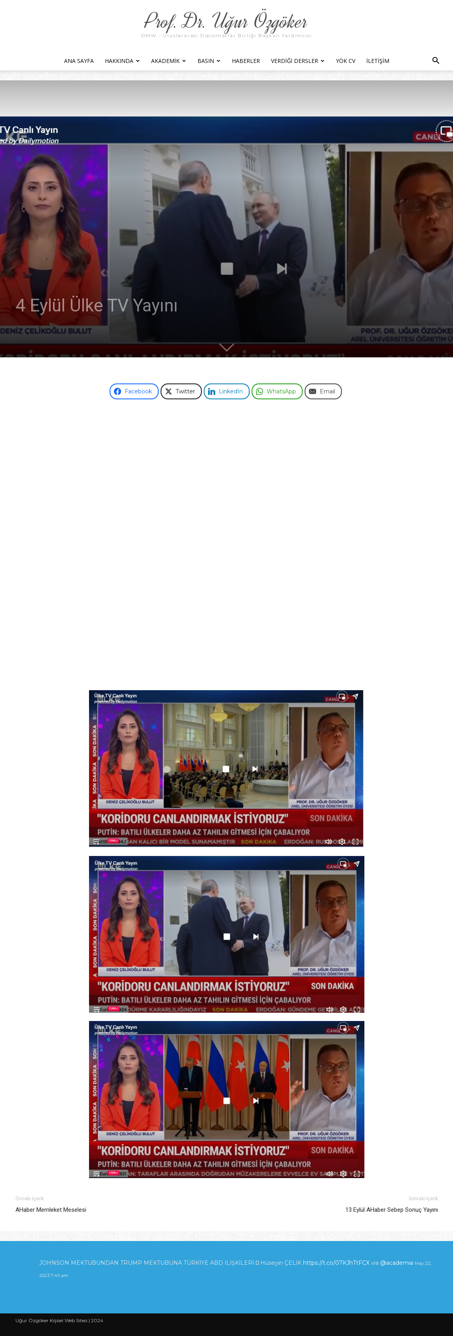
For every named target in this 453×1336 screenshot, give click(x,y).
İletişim (377, 61)
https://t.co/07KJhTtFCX (336, 1262)
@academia (397, 1262)
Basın (208, 61)
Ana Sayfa (79, 61)
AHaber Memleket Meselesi (50, 1209)
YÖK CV (345, 61)
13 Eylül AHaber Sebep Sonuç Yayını (391, 1209)
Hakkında (122, 61)
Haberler (246, 61)
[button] (435, 61)
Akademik (168, 61)
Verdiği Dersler (297, 61)
